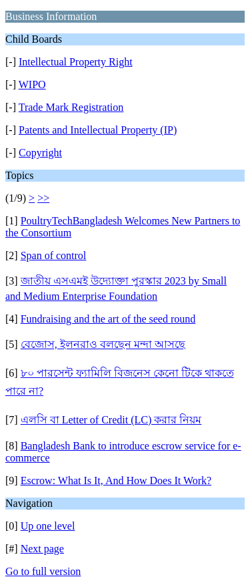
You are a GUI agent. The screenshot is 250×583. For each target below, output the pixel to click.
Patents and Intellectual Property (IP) (98, 130)
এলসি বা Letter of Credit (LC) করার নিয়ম (111, 419)
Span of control (54, 255)
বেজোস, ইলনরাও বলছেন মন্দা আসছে (103, 344)
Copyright (40, 152)
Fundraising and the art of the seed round (108, 319)
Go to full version (43, 571)
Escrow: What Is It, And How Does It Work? (116, 480)
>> (43, 198)
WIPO (32, 84)
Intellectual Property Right (76, 61)
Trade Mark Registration (71, 107)
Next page (42, 548)
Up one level (48, 526)
